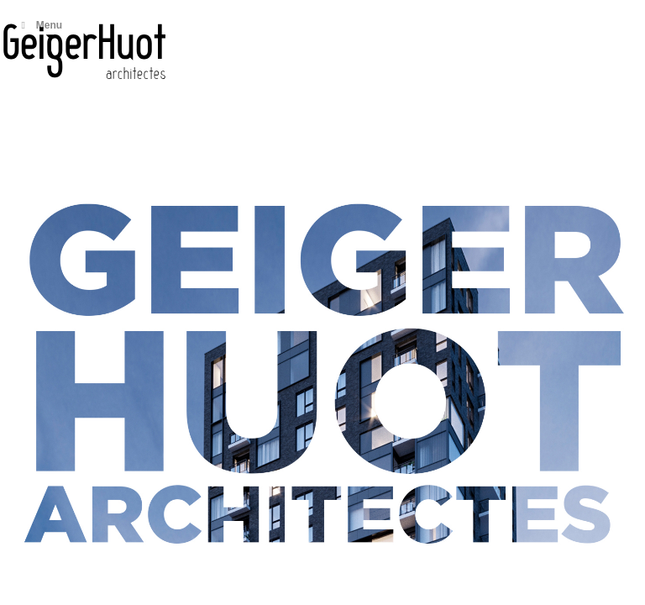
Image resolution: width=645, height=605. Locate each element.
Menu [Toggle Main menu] (39, 25)
